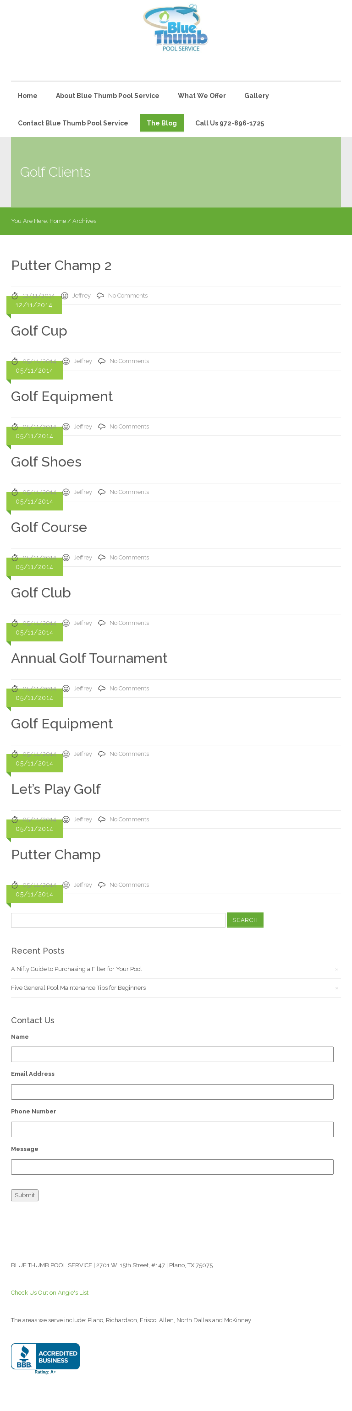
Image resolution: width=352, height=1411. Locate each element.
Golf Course (49, 527)
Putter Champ (56, 855)
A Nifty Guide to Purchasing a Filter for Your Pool (76, 969)
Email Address (33, 1073)
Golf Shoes (46, 462)
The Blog (162, 123)
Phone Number (33, 1111)
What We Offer (202, 95)
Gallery (256, 95)
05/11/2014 (39, 361)
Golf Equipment (62, 396)
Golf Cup (39, 331)
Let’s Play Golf (56, 789)
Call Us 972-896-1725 (229, 123)
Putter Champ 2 (61, 265)
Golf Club (41, 593)
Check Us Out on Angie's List (49, 1292)
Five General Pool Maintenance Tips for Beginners (78, 987)
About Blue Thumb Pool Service (108, 95)
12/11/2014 (38, 295)
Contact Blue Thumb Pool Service (73, 123)
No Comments (128, 295)
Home (28, 95)
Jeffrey (81, 295)
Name (20, 1036)
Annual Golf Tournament (89, 658)
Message (24, 1148)
